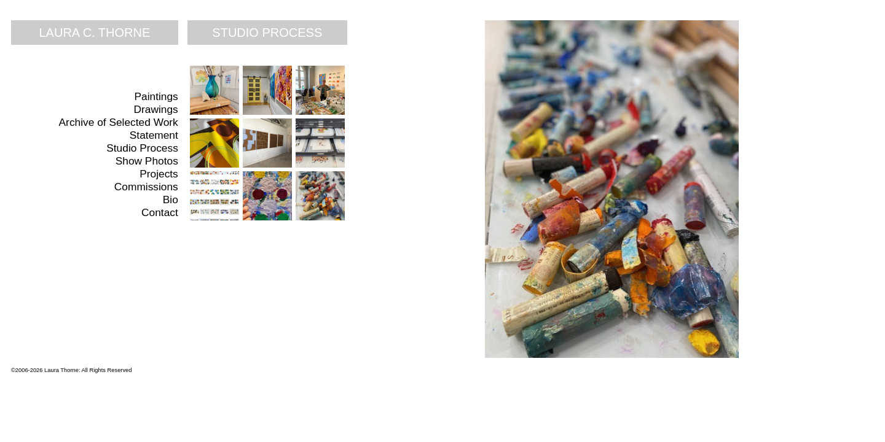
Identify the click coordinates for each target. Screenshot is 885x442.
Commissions (146, 186)
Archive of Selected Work (118, 122)
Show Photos (147, 161)
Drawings (156, 109)
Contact (159, 212)
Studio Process (142, 148)
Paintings (156, 96)
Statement (154, 135)
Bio (170, 199)
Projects (159, 174)
